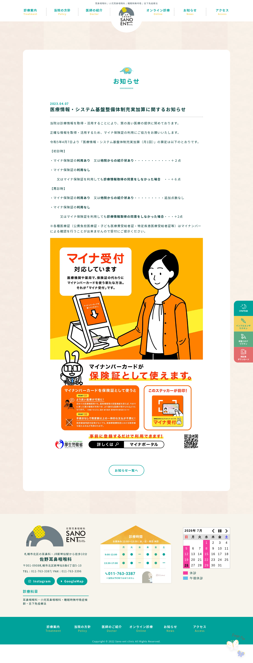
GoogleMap (72, 581)
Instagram (39, 581)
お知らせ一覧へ (126, 470)
